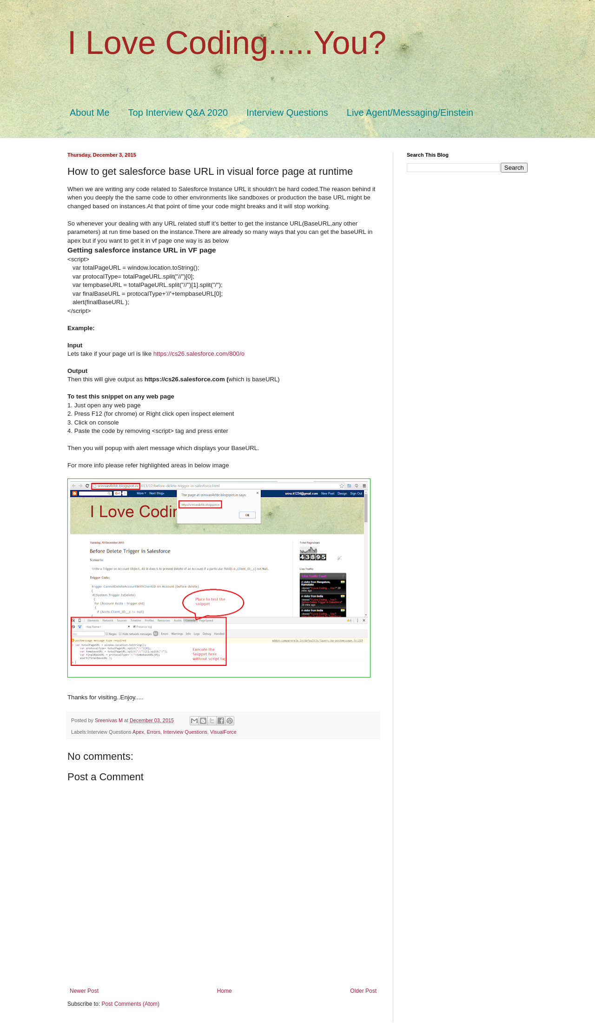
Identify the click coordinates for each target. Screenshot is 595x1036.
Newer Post (84, 991)
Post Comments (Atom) (130, 1004)
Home (224, 991)
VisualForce (223, 732)
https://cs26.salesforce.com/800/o (199, 353)
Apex (138, 732)
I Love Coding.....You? (226, 43)
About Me (90, 112)
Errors (153, 732)
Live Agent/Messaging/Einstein (410, 112)
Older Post (363, 991)
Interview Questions (287, 112)
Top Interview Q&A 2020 (178, 112)
